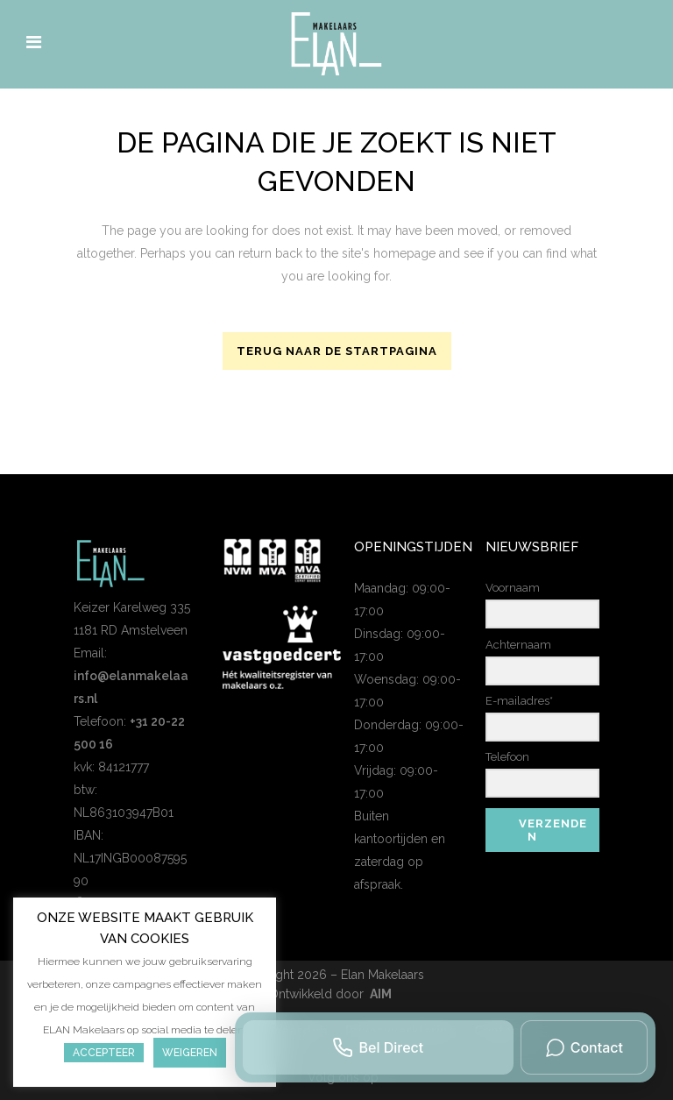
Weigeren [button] (189, 1053)
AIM (381, 994)
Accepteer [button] (104, 1053)
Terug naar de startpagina (337, 351)
